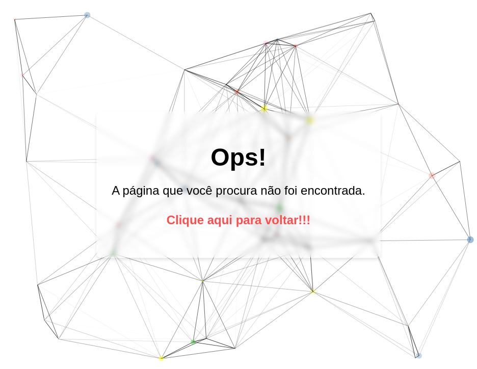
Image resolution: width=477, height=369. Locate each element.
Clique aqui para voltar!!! (239, 220)
